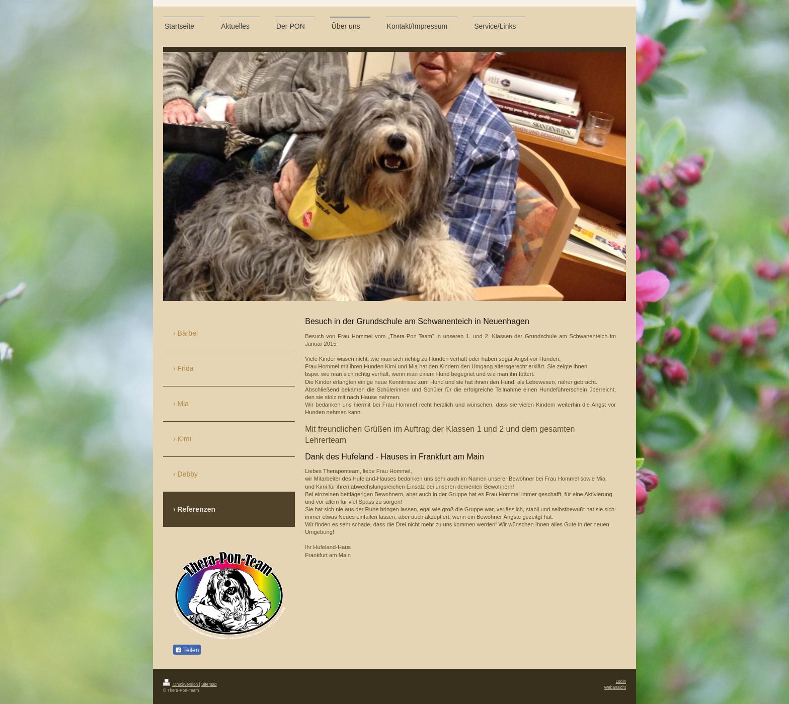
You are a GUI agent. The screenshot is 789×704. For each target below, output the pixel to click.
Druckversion (181, 684)
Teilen (187, 650)
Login (621, 681)
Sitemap (209, 684)
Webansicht (615, 687)
